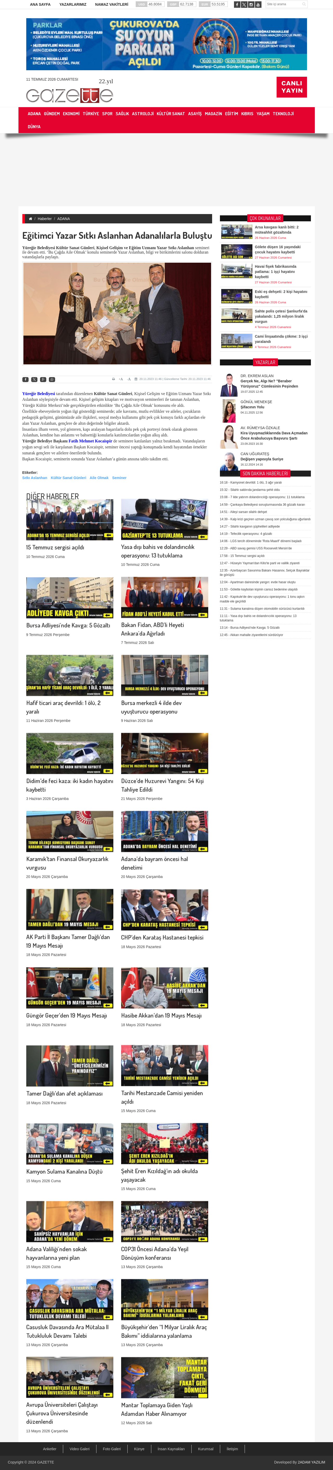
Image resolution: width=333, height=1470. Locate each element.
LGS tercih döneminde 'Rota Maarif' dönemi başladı (261, 410)
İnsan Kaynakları (171, 1449)
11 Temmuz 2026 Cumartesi (52, 79)
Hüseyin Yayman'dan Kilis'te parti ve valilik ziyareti (260, 432)
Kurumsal (205, 1449)
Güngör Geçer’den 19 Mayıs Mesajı (66, 969)
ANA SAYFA (40, 4)
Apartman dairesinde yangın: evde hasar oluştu (258, 452)
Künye (139, 1449)
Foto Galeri (112, 1449)
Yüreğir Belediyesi (38, 393)
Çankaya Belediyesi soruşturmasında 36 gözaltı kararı (262, 374)
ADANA (63, 219)
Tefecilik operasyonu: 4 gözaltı (246, 403)
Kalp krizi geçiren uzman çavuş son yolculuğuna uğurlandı (265, 389)
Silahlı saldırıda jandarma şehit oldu (250, 359)
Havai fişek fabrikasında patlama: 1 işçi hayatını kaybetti (276, 255)
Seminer (119, 478)
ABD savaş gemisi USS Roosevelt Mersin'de (256, 418)
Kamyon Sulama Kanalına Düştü (64, 1125)
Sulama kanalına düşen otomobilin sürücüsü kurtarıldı (262, 478)
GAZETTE (45, 1462)
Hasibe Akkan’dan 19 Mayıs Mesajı (161, 969)
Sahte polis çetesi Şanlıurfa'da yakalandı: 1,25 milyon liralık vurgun (281, 300)
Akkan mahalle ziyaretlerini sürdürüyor (251, 504)
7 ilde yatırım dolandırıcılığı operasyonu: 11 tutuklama (262, 367)
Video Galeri (80, 1449)
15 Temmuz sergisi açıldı (55, 501)
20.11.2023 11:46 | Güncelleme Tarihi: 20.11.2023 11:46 (173, 379)
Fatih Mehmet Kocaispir (90, 441)
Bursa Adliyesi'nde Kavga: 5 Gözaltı (68, 579)
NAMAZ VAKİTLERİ (111, 4)
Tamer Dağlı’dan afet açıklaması (64, 1047)
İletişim (232, 1449)
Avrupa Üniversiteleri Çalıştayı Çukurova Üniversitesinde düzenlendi (62, 1353)
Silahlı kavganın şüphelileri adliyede (250, 396)
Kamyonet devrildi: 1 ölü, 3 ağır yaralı (251, 352)
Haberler (45, 219)
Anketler (49, 1449)
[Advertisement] (166, 169)
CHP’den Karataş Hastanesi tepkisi (162, 891)
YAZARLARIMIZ (72, 4)
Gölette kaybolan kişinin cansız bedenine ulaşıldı (259, 459)
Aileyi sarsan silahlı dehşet (243, 381)
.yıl (106, 81)
